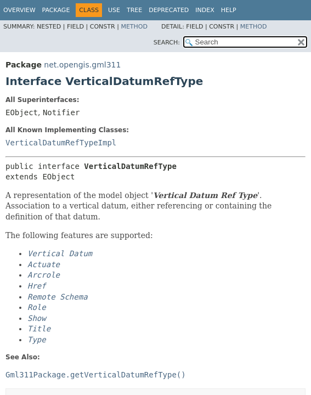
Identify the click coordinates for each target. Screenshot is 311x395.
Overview (19, 10)
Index (204, 10)
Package (56, 10)
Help (228, 10)
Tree (134, 10)
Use (114, 10)
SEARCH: (167, 42)
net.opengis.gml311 (82, 64)
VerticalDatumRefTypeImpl (60, 142)
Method (134, 26)
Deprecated (169, 10)
